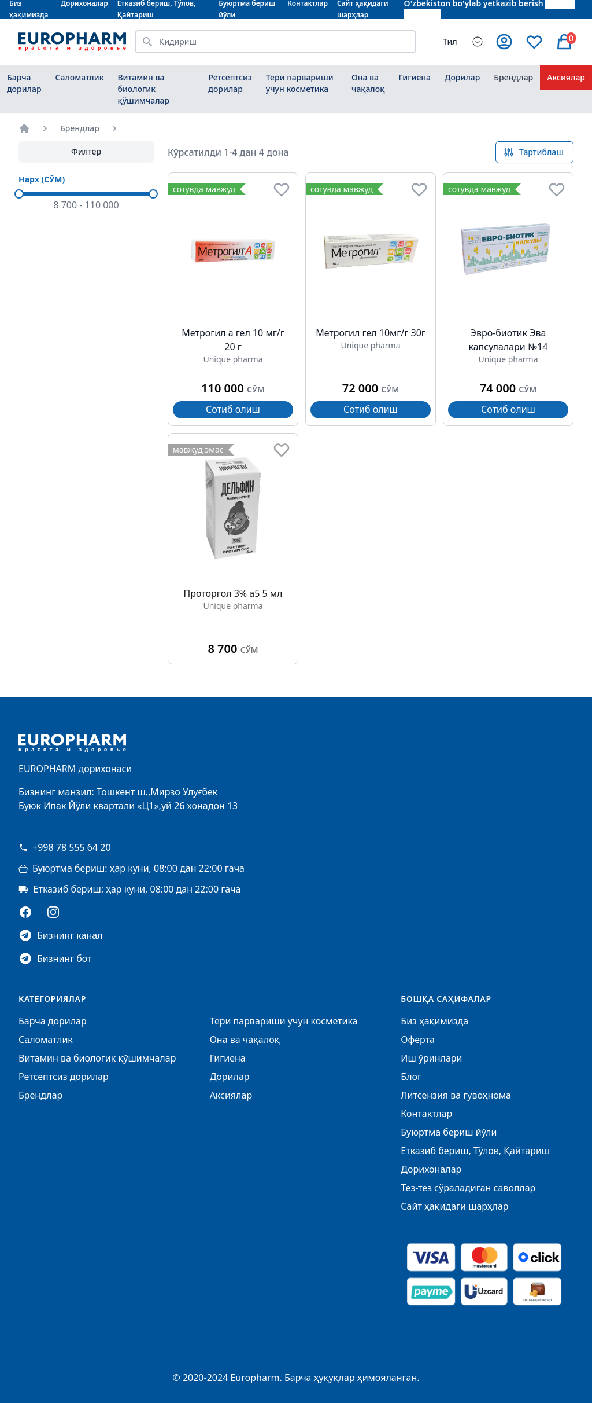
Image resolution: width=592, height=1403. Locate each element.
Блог (411, 1076)
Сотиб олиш (233, 409)
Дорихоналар (431, 1169)
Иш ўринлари (431, 1058)
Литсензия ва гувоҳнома (456, 1095)
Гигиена (414, 77)
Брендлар (513, 77)
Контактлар (426, 1113)
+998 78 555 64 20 (64, 847)
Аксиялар (566, 77)
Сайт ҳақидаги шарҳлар (454, 1206)
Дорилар (462, 77)
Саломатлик (80, 77)
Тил (450, 41)
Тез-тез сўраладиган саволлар (468, 1187)
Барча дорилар (24, 83)
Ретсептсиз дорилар (230, 83)
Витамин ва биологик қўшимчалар (143, 89)
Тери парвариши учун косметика (300, 83)
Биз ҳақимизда (434, 1021)
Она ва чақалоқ (368, 83)
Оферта (418, 1039)
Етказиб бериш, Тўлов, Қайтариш (475, 1150)
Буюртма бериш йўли (449, 1132)
